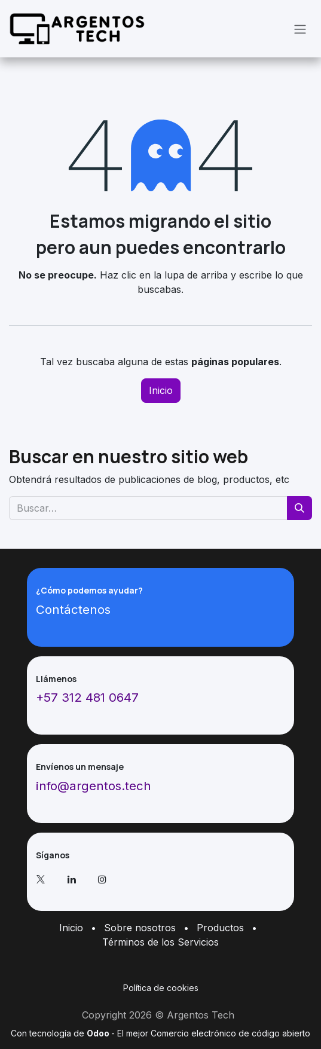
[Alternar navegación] (300, 28)
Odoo (99, 1033)
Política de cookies (160, 988)
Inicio (161, 390)
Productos (220, 928)
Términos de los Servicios (160, 942)
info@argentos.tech (93, 785)
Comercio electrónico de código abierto (230, 1033)
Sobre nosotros (140, 928)
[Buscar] (299, 508)
